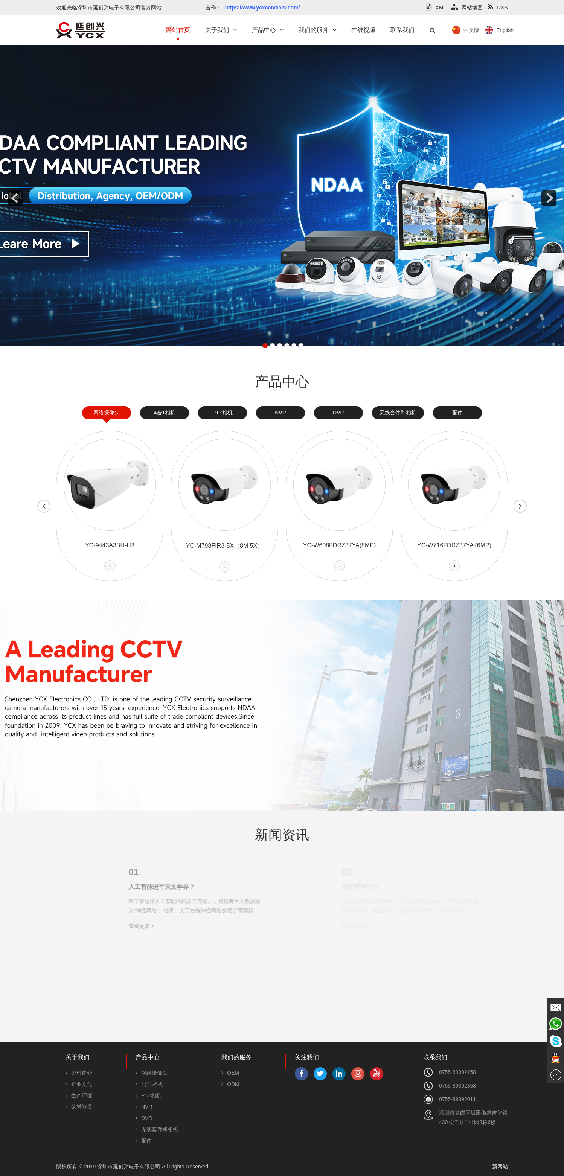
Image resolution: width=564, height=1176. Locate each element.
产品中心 (268, 30)
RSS (498, 8)
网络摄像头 (106, 413)
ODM (230, 1084)
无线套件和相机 (398, 413)
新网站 (500, 1167)
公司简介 (79, 1073)
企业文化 (79, 1084)
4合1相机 (164, 413)
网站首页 (178, 30)
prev (15, 198)
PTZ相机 (222, 413)
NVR (280, 413)
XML (436, 8)
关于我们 (221, 30)
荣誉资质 (79, 1107)
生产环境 (79, 1095)
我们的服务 (317, 30)
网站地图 (467, 8)
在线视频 (363, 30)
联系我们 (402, 30)
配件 (457, 413)
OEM (230, 1073)
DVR (338, 413)
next (549, 198)
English (534, 30)
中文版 (501, 30)
